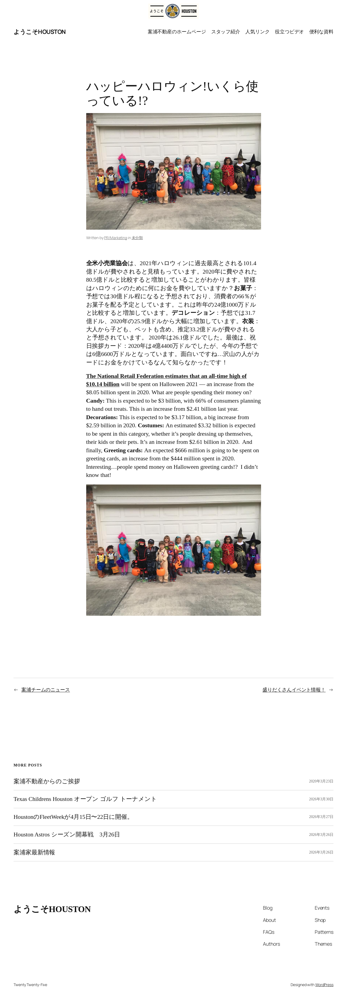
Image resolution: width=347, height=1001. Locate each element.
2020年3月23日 (321, 781)
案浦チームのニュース (45, 689)
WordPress (324, 984)
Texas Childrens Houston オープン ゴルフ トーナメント (85, 799)
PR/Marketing (115, 237)
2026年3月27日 (321, 817)
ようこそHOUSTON (40, 32)
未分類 (137, 237)
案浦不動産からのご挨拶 (47, 781)
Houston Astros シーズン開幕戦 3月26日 (67, 834)
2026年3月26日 (321, 835)
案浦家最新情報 (34, 852)
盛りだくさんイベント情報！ (294, 689)
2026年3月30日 (321, 799)
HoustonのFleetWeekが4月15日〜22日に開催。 (73, 817)
